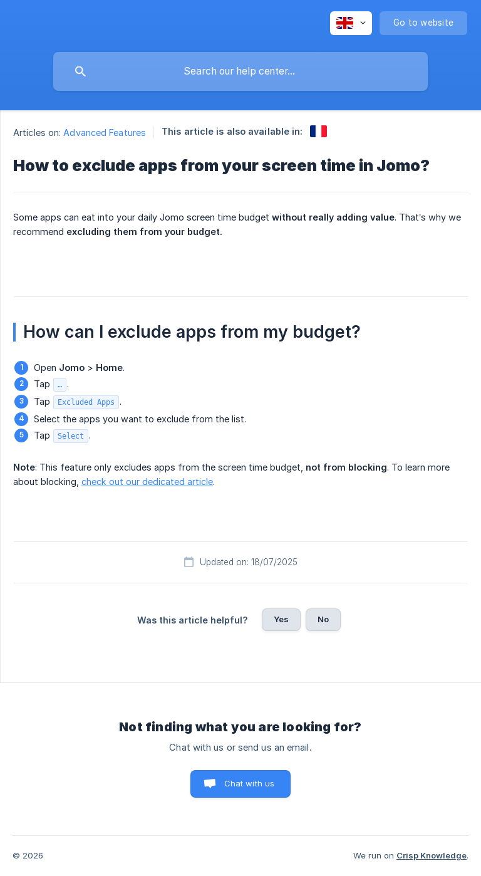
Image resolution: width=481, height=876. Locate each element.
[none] (351, 23)
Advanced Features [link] (104, 132)
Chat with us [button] (249, 783)
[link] (318, 131)
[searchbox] (240, 71)
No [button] (323, 619)
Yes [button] (281, 619)
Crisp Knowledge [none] (431, 855)
